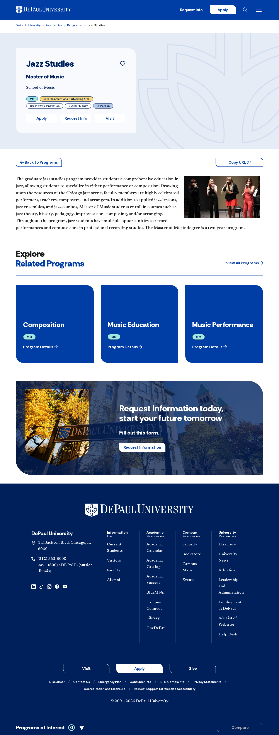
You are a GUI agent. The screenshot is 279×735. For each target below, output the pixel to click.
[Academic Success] (157, 580)
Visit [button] (110, 118)
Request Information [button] (142, 447)
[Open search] (246, 9)
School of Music (40, 88)
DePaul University (28, 25)
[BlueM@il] (157, 593)
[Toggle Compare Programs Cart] (139, 727)
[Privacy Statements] (207, 682)
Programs (74, 25)
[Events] (193, 580)
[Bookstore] (193, 554)
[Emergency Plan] (109, 682)
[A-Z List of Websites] (231, 621)
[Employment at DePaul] (231, 605)
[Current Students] (119, 547)
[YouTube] (65, 586)
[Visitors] (119, 561)
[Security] (193, 544)
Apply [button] (41, 118)
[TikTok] (41, 586)
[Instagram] (49, 586)
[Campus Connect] (157, 605)
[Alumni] (119, 580)
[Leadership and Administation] (231, 586)
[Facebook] (57, 586)
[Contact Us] (81, 682)
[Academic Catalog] (157, 564)
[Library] (157, 618)
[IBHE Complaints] (172, 682)
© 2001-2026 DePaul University (139, 701)
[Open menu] (259, 10)
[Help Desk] (231, 634)
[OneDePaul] (157, 628)
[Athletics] (231, 570)
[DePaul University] (50, 9)
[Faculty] (119, 570)
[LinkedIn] (33, 586)
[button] (39, 162)
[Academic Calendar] (157, 547)
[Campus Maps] (193, 567)
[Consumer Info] (140, 682)
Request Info (191, 9)
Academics (54, 25)
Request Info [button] (76, 118)
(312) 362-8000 (51, 559)
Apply (223, 9)
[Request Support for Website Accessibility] (164, 689)
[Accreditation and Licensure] (104, 689)
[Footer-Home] (139, 510)
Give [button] (193, 668)
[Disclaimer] (57, 682)
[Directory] (231, 544)
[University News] (231, 557)
